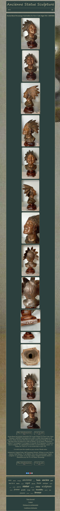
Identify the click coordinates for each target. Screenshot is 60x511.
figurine (32, 487)
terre (17, 483)
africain (33, 483)
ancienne (27, 480)
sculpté (22, 483)
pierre (19, 487)
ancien (45, 480)
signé (27, 483)
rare (9, 480)
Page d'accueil (31, 499)
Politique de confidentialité (30, 505)
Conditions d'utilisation (30, 508)
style (51, 483)
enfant (28, 493)
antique (45, 483)
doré (10, 487)
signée (46, 490)
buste (39, 483)
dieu (50, 490)
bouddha (39, 490)
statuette (22, 493)
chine (38, 487)
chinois (32, 493)
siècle (14, 480)
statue (26, 486)
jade (51, 480)
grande (23, 490)
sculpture (47, 486)
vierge (28, 490)
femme (17, 489)
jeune (11, 490)
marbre (12, 483)
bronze (38, 492)
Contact (30, 502)
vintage (19, 480)
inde (33, 490)
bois (38, 480)
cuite (14, 487)
